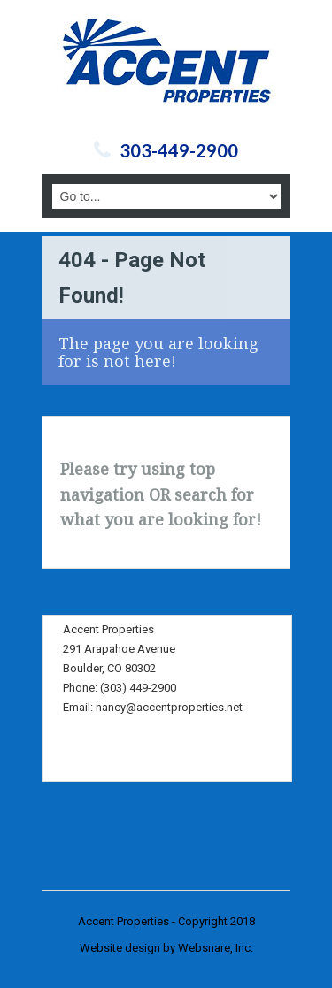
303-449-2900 (179, 150)
